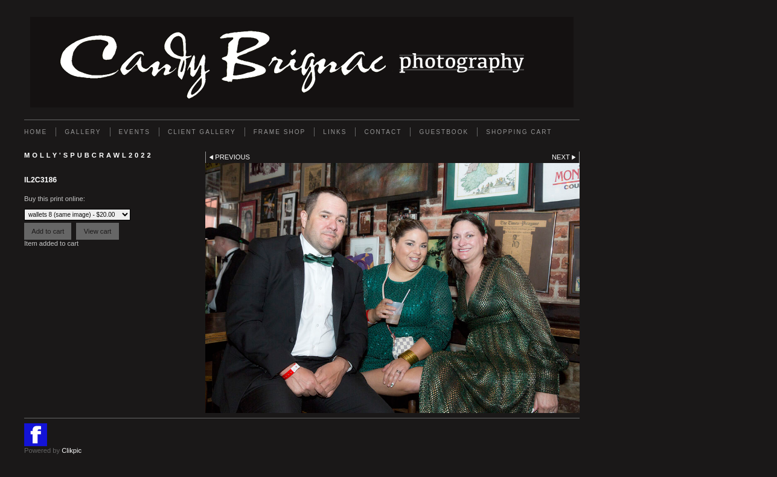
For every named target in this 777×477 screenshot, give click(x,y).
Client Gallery (202, 132)
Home (35, 132)
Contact (382, 132)
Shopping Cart (519, 132)
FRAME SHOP (280, 132)
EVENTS (134, 132)
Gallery (83, 132)
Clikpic (72, 450)
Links (335, 132)
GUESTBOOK (443, 132)
